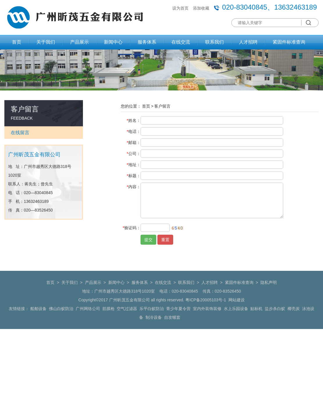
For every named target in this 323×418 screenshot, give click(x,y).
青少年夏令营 (178, 318)
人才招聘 (248, 42)
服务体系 (147, 42)
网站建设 (236, 309)
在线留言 (20, 135)
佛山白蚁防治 (61, 318)
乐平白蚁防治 (151, 318)
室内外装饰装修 (207, 318)
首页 (16, 42)
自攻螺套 (172, 326)
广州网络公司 (88, 318)
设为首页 (180, 8)
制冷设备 (153, 326)
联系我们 (214, 42)
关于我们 (45, 42)
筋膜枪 (108, 318)
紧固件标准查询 (289, 42)
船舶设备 (38, 318)
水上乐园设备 (236, 318)
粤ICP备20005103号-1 (205, 309)
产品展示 (79, 42)
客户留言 (162, 109)
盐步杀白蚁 (275, 318)
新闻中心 (113, 42)
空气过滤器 (127, 318)
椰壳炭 (293, 318)
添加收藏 (201, 8)
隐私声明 (268, 291)
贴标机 (256, 318)
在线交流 (180, 42)
